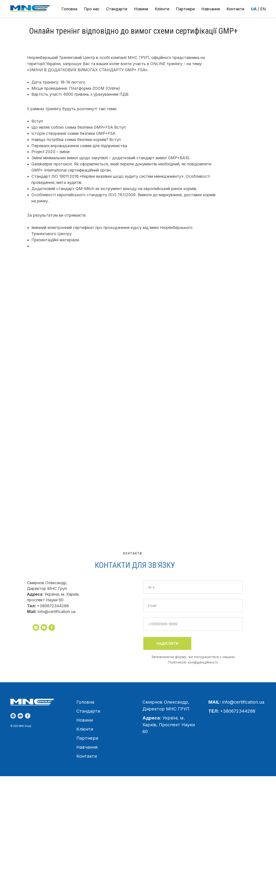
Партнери (185, 9)
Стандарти (116, 9)
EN (263, 9)
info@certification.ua (243, 702)
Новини (141, 9)
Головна (69, 9)
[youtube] (20, 716)
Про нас (91, 9)
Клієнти (162, 9)
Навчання (210, 9)
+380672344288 (237, 711)
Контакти (235, 9)
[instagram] (13, 716)
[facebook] (27, 716)
